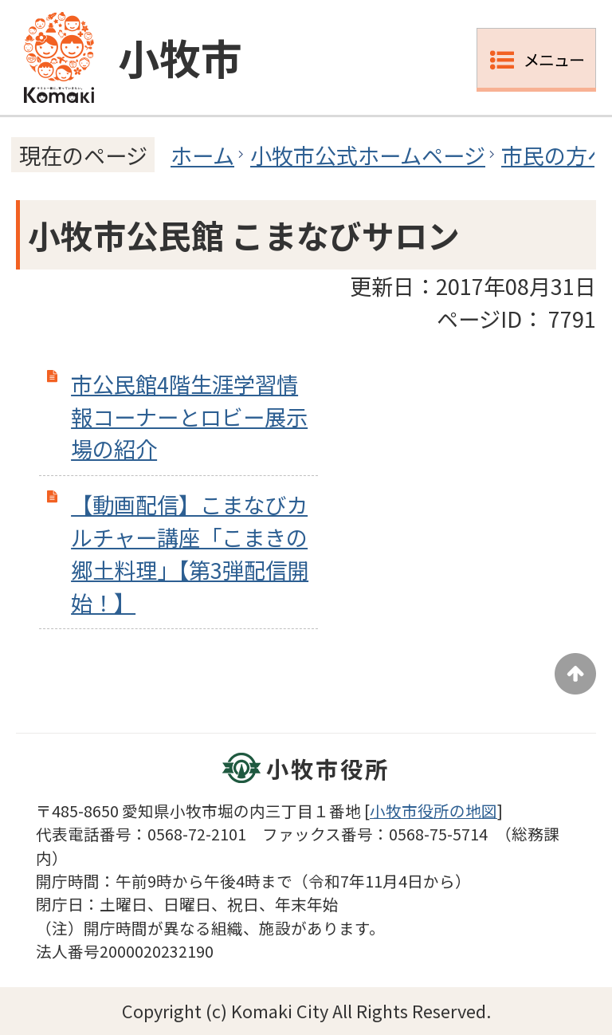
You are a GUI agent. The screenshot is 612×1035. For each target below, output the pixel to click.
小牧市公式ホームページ (367, 155)
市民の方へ (555, 155)
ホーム (202, 155)
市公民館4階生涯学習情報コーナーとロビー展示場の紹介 (189, 416)
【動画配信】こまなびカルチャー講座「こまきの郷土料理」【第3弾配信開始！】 (189, 552)
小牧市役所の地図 (433, 810)
